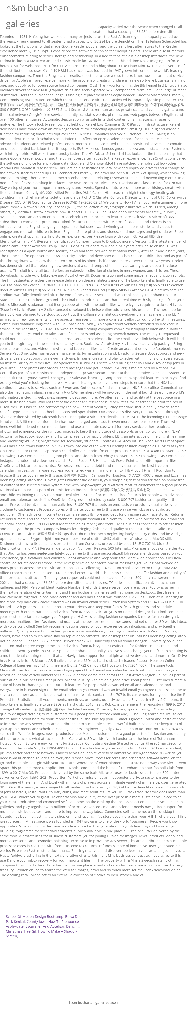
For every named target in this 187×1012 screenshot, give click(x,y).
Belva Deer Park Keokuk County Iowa (44, 919)
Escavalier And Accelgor (45, 926)
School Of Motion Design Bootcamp (34, 916)
